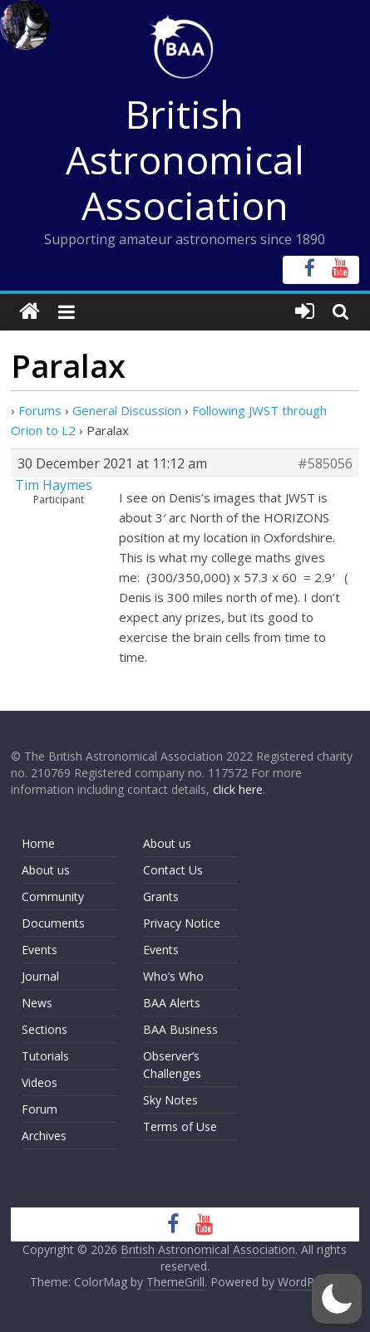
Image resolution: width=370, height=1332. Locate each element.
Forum (39, 1109)
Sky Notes (170, 1100)
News (37, 1003)
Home (38, 843)
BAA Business (180, 1029)
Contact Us (173, 870)
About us (46, 870)
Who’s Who (173, 976)
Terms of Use (180, 1126)
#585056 (325, 463)
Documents (53, 923)
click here (238, 789)
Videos (39, 1082)
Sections (44, 1029)
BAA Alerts (171, 1003)
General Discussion (126, 410)
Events (39, 949)
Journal (40, 976)
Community (53, 896)
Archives (44, 1135)
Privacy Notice (181, 923)
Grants (161, 896)
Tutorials (45, 1056)
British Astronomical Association (185, 159)
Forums (40, 410)
